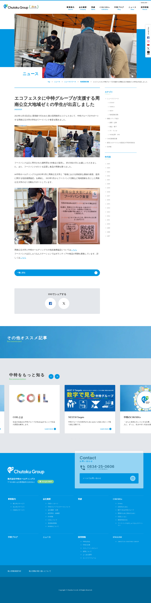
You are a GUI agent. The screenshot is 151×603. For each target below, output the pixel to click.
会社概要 (47, 499)
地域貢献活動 (113, 115)
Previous (51, 376)
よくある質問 (87, 555)
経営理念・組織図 (54, 513)
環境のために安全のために (126, 513)
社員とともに (122, 516)
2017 (108, 196)
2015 (108, 204)
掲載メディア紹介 (113, 118)
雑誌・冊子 (113, 127)
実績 (80, 499)
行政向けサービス (19, 510)
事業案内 (12, 499)
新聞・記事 (113, 122)
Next (57, 376)
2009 (108, 228)
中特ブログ (13, 537)
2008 (108, 232)
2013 (108, 212)
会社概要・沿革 (53, 510)
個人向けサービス (19, 503)
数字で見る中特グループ (126, 510)
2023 (108, 172)
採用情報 (82, 537)
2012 (108, 216)
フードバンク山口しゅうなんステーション (130, 524)
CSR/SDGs (117, 499)
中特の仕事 (86, 545)
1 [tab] (72, 439)
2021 (108, 180)
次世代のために (123, 507)
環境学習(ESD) (122, 520)
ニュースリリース (113, 98)
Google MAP (47, 481)
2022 (108, 176)
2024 (108, 168)
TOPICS (111, 107)
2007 (108, 236)
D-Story (120, 503)
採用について (87, 551)
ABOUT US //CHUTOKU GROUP (128, 541)
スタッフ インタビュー (90, 548)
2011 (108, 220)
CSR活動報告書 (112, 138)
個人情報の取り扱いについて (40, 571)
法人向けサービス (19, 507)
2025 (108, 164)
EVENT (111, 103)
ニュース (47, 537)
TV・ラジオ (113, 131)
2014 (108, 208)
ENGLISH (144, 2)
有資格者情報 (52, 523)
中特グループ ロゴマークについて (59, 507)
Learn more (49, 429)
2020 (108, 184)
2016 (108, 200)
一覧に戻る (21, 273)
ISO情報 (50, 516)
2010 (108, 224)
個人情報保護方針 (14, 571)
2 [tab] (75, 439)
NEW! (111, 111)
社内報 (109, 147)
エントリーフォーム (89, 558)
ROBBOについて (53, 526)
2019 (108, 188)
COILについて (52, 520)
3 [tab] (79, 439)
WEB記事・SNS (114, 134)
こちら (74, 250)
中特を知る (86, 541)
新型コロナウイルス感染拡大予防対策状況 (121, 143)
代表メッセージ (53, 503)
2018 (108, 192)
